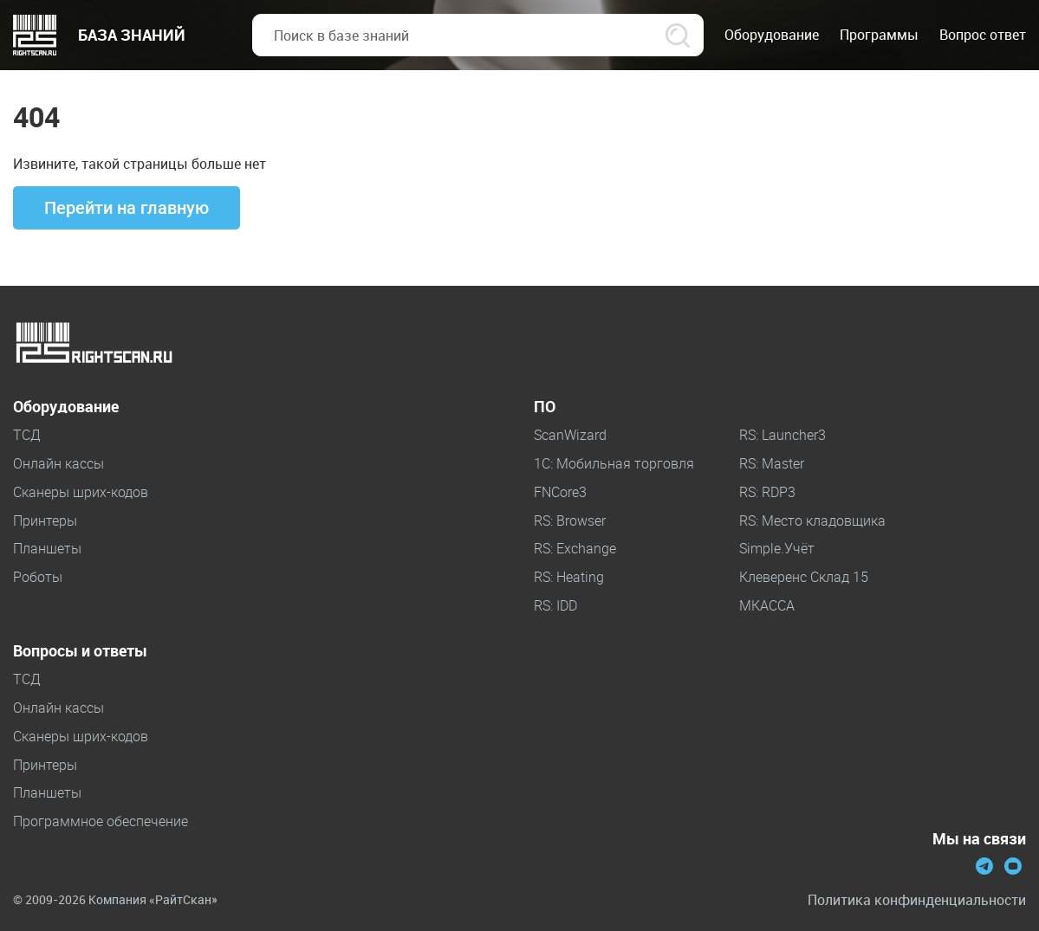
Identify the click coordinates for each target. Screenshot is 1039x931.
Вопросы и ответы (80, 651)
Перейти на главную (126, 207)
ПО (544, 407)
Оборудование (66, 407)
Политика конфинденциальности (917, 900)
